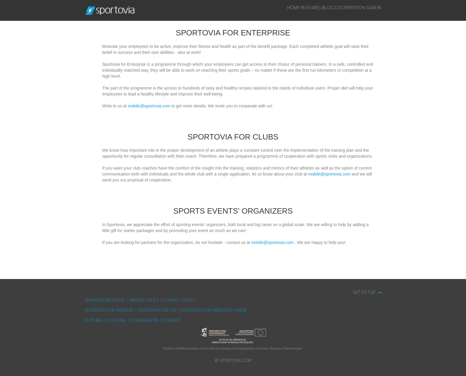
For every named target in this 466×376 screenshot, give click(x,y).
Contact (172, 320)
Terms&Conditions (104, 300)
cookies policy (179, 300)
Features (277, 10)
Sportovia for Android (109, 310)
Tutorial (117, 320)
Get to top (364, 292)
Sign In (368, 10)
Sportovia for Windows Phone (214, 310)
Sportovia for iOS (157, 310)
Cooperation (336, 10)
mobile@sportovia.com (149, 106)
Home (250, 10)
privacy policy (144, 300)
